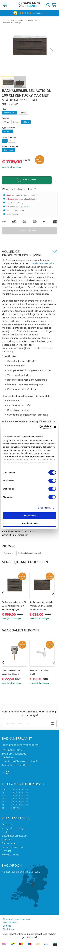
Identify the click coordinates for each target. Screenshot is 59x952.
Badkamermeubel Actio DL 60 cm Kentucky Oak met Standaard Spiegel (14, 606)
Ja (5, 141)
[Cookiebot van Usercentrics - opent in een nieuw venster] (39, 427)
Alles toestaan (29, 515)
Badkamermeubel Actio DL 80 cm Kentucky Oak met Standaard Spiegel (42, 606)
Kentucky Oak (9, 113)
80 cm (15, 122)
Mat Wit (23, 113)
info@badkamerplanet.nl (24, 761)
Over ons (7, 824)
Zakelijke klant (10, 854)
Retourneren (9, 843)
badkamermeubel (42, 263)
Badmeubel (32, 20)
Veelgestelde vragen (14, 828)
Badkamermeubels (17, 20)
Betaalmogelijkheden (14, 835)
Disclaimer (8, 929)
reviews (26, 207)
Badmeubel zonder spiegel (12, 23)
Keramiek (7, 131)
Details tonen (44, 508)
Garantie (7, 839)
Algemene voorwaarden (16, 918)
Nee (11, 141)
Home (4, 20)
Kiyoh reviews (39, 13)
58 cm (6, 122)
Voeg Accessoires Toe (29, 230)
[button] (51, 51)
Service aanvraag (12, 847)
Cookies (7, 925)
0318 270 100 (21, 765)
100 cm (26, 122)
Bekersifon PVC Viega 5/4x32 (39, 672)
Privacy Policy (10, 922)
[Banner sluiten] (55, 427)
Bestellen (7, 832)
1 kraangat (8, 150)
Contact (6, 850)
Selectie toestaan (29, 523)
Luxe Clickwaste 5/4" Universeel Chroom (11, 672)
